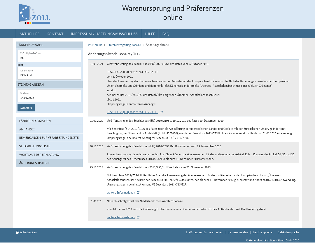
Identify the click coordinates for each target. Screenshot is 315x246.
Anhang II (27, 129)
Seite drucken (26, 232)
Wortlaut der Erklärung (39, 154)
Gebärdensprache (288, 232)
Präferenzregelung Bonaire (124, 44)
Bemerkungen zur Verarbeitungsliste (49, 137)
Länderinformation (35, 120)
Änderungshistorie (34, 163)
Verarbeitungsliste (34, 146)
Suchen (26, 107)
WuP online (95, 44)
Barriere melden (238, 232)
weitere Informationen (121, 192)
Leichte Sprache (263, 232)
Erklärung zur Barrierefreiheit (204, 232)
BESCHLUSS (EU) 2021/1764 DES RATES (132, 112)
